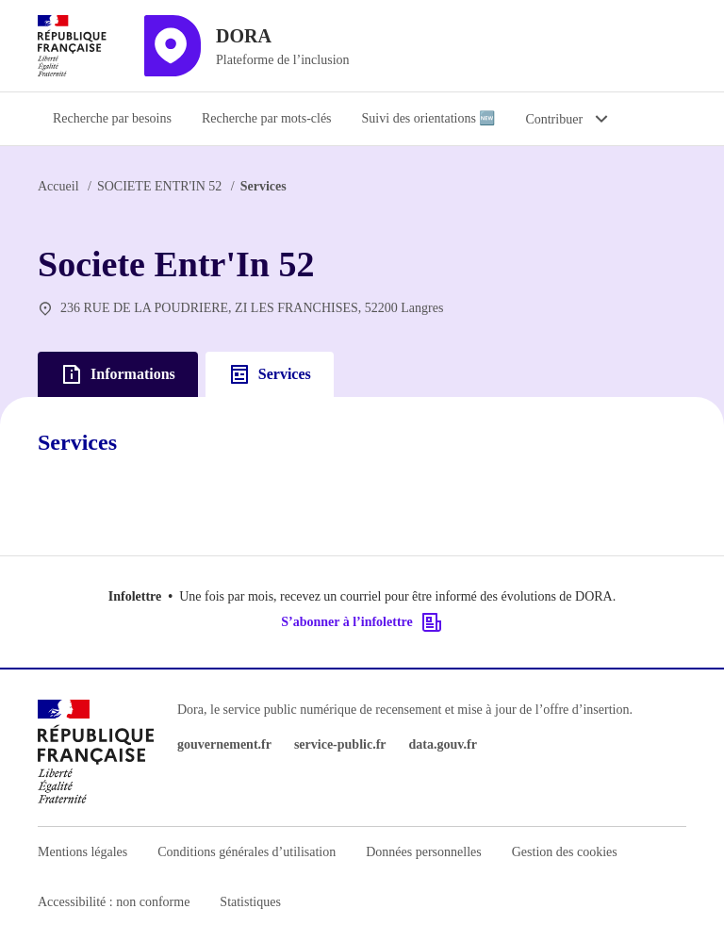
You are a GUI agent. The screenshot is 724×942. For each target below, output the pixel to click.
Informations (117, 374)
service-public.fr (340, 744)
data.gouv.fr (443, 744)
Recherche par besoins (112, 118)
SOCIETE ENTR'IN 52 (159, 186)
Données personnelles (423, 852)
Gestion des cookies (564, 852)
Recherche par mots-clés (267, 118)
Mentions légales (82, 852)
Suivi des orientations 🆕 (429, 118)
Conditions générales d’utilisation (246, 852)
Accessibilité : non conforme (113, 902)
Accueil (58, 186)
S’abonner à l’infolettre (361, 622)
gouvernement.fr (224, 744)
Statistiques (250, 902)
